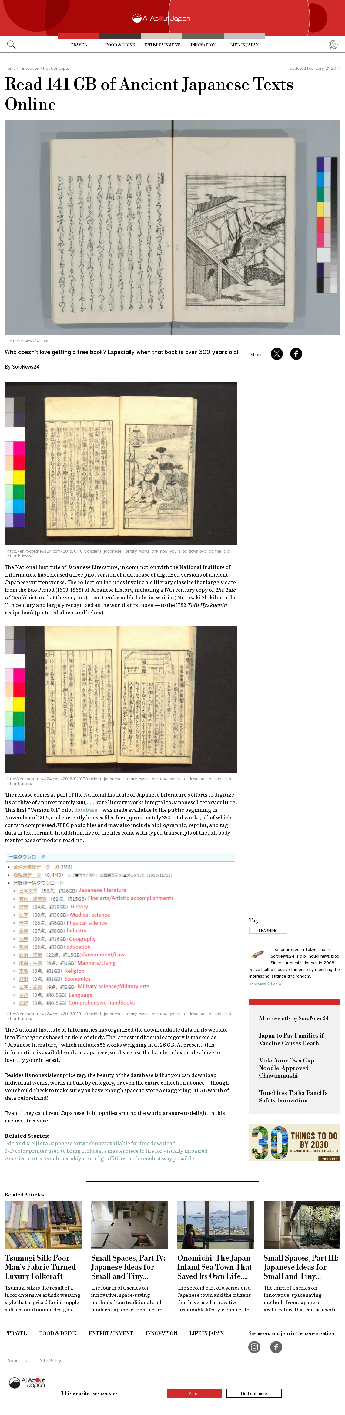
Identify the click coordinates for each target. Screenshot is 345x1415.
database (85, 809)
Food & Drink (120, 45)
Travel (79, 45)
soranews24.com (265, 983)
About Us (17, 1360)
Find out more (254, 1393)
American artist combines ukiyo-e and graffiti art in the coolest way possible (99, 1158)
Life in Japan (244, 45)
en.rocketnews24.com (27, 340)
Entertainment (162, 45)
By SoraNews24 (22, 366)
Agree (194, 1393)
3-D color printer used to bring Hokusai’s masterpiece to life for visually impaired (106, 1150)
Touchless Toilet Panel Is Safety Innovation (293, 1097)
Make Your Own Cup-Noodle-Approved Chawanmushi (288, 1068)
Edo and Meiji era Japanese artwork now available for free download (90, 1143)
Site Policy (50, 1360)
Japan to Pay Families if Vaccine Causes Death (291, 1039)
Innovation (203, 45)
